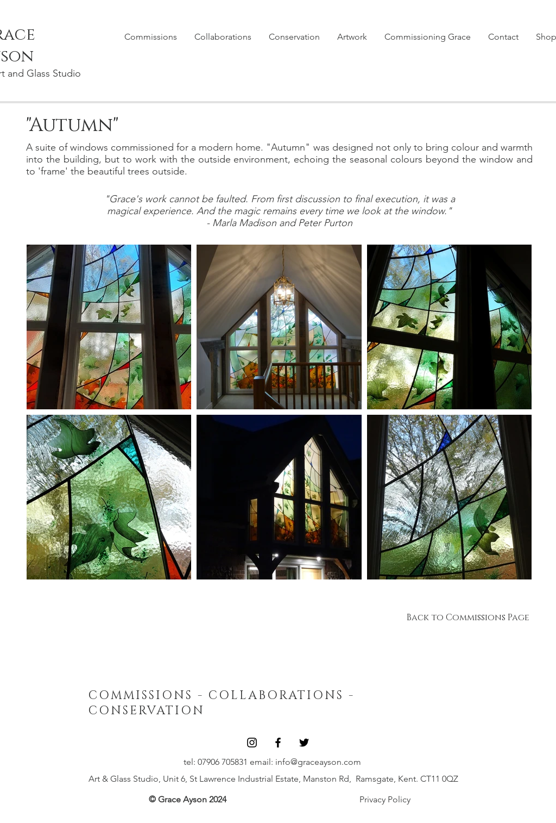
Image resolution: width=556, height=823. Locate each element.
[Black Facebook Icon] (278, 742)
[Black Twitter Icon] (304, 742)
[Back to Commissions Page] (468, 617)
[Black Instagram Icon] (251, 742)
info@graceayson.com (318, 762)
